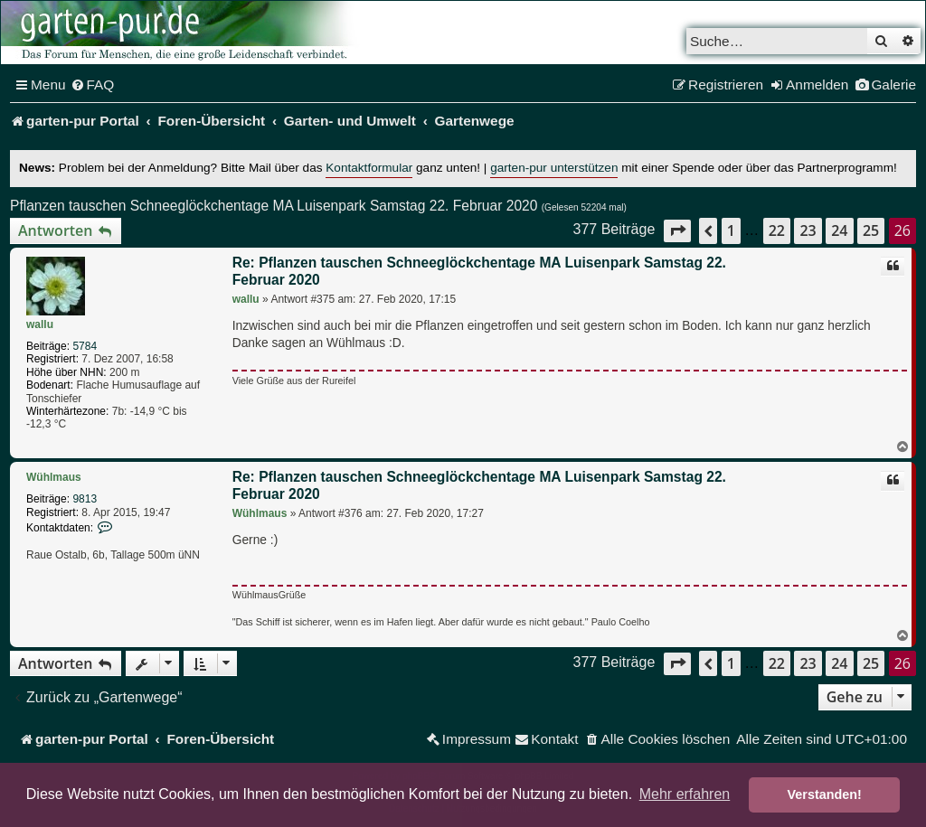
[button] (677, 231)
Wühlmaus (53, 477)
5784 (84, 346)
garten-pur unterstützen (554, 167)
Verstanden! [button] (825, 794)
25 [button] (871, 230)
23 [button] (807, 230)
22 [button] (777, 230)
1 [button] (731, 230)
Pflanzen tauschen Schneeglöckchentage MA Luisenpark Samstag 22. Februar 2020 (273, 205)
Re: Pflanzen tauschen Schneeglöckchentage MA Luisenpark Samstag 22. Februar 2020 (479, 271)
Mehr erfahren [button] (685, 794)
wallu (39, 324)
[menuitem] (93, 85)
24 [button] (839, 230)
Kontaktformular (369, 167)
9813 (84, 499)
